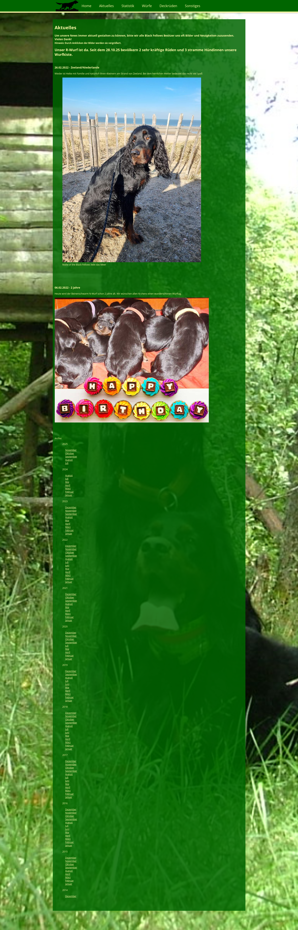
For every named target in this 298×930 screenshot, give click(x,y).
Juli (67, 463)
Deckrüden (168, 5)
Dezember (70, 507)
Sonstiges (192, 5)
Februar (69, 491)
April (67, 485)
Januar (68, 495)
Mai (67, 482)
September (71, 456)
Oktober (69, 453)
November (71, 450)
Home (86, 5)
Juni (67, 565)
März (68, 488)
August (69, 460)
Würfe (147, 5)
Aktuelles (106, 5)
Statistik (128, 5)
